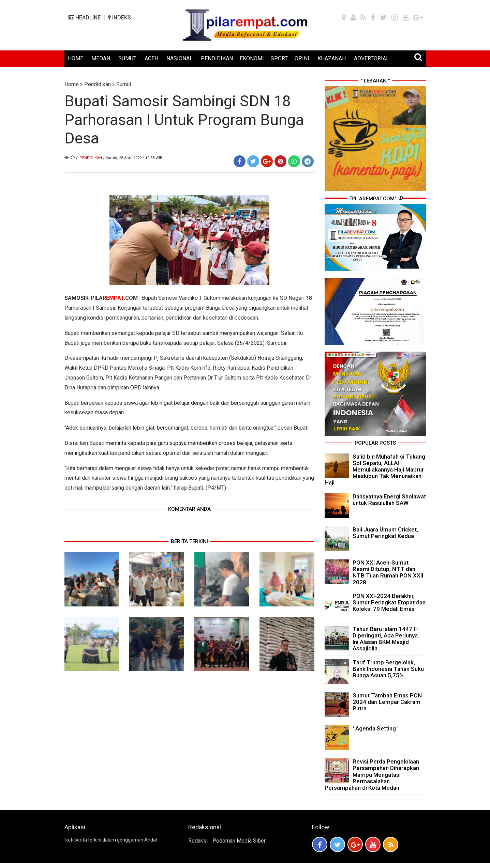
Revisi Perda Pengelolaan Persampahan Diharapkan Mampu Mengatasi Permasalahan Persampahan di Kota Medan (372, 774)
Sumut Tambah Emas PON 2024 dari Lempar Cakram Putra (387, 702)
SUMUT (127, 58)
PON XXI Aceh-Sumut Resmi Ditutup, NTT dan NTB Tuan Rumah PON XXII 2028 (388, 572)
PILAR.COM (114, 298)
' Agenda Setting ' (376, 728)
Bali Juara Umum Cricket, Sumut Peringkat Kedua (385, 532)
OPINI (302, 58)
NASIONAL (179, 58)
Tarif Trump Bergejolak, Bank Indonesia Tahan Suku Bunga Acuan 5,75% (388, 669)
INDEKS (119, 17)
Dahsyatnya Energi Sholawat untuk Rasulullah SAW (389, 499)
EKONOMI (252, 58)
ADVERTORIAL (371, 58)
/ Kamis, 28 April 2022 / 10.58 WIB (132, 158)
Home (71, 84)
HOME (75, 58)
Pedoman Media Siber (239, 840)
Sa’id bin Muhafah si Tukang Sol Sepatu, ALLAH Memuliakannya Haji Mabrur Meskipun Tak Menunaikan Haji (375, 469)
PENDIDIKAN (217, 58)
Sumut (123, 84)
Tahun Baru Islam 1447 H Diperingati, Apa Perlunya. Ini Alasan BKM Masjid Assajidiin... (386, 639)
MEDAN (100, 58)
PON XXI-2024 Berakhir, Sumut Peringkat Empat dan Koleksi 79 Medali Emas (389, 602)
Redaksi (198, 840)
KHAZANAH (331, 58)
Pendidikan (97, 84)
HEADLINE (84, 17)
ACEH (151, 58)
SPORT (279, 58)
